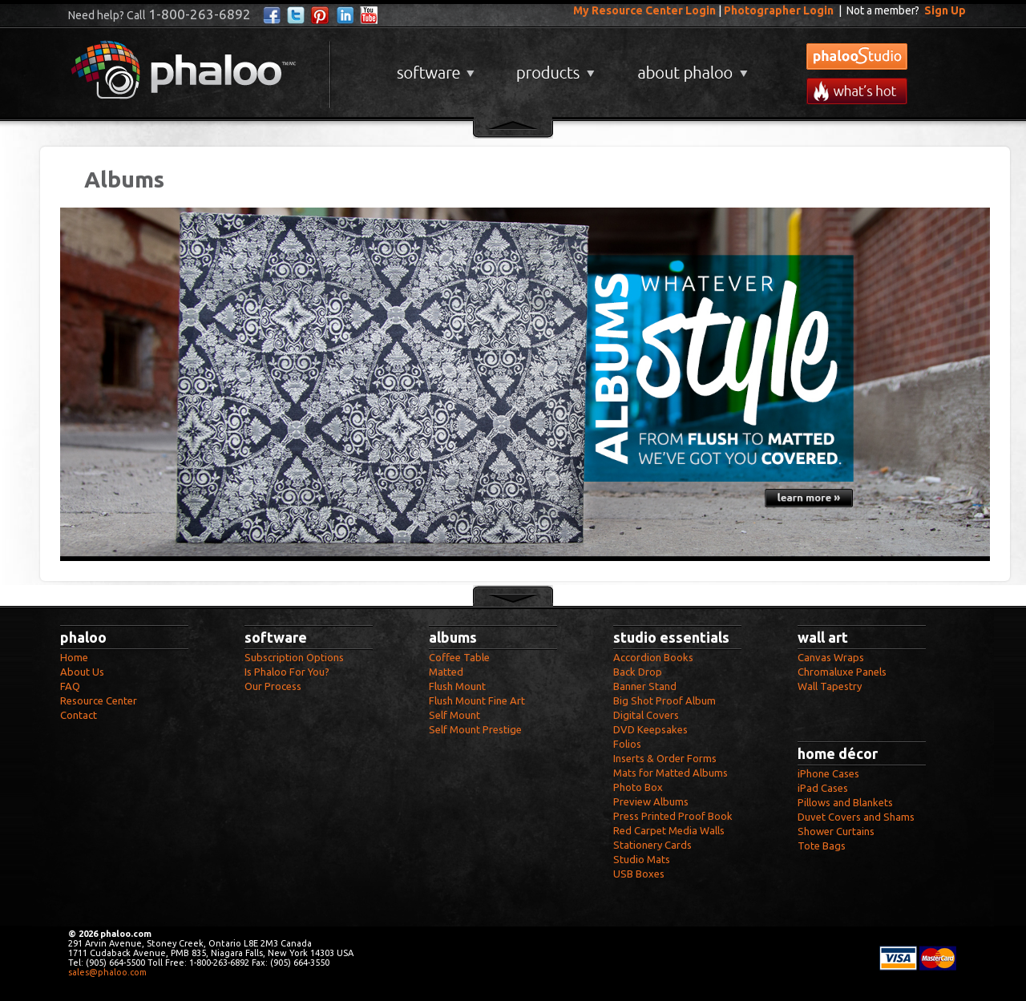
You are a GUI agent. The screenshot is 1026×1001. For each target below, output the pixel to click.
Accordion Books (653, 657)
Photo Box (638, 787)
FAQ (70, 686)
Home (74, 657)
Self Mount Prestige (475, 729)
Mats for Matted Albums (670, 772)
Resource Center (98, 700)
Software (434, 67)
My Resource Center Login (644, 10)
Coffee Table (459, 657)
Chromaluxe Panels (842, 671)
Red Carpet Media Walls (669, 830)
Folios (627, 743)
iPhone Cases (828, 773)
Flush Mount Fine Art (477, 700)
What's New (856, 91)
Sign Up (945, 10)
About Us (82, 671)
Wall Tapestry (830, 686)
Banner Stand (645, 686)
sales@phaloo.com (107, 972)
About (689, 67)
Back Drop (637, 671)
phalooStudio (856, 56)
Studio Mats (641, 859)
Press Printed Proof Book (673, 815)
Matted (446, 671)
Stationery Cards (652, 844)
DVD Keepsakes (650, 729)
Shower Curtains (836, 831)
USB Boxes (638, 873)
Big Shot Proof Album (664, 700)
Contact (78, 714)
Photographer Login (779, 10)
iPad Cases (823, 787)
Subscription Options (294, 657)
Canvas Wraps (831, 657)
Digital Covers (646, 714)
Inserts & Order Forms (665, 758)
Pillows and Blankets (845, 802)
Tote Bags (822, 845)
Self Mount (454, 714)
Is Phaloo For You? (286, 671)
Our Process (272, 686)
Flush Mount (457, 686)
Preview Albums (651, 801)
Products (553, 67)
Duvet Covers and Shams (856, 816)
